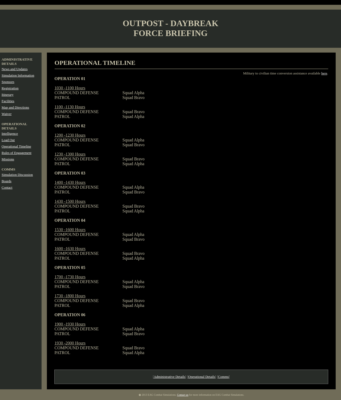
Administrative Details (169, 377)
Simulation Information (18, 75)
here (324, 73)
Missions (8, 159)
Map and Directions (15, 107)
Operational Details (201, 377)
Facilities (8, 101)
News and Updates (14, 69)
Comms (223, 377)
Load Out (8, 140)
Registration (10, 88)
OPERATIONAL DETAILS (14, 126)
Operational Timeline (16, 146)
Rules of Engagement (16, 153)
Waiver (6, 114)
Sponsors (8, 82)
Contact (7, 187)
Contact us (183, 394)
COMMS (8, 169)
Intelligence (10, 134)
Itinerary (8, 95)
